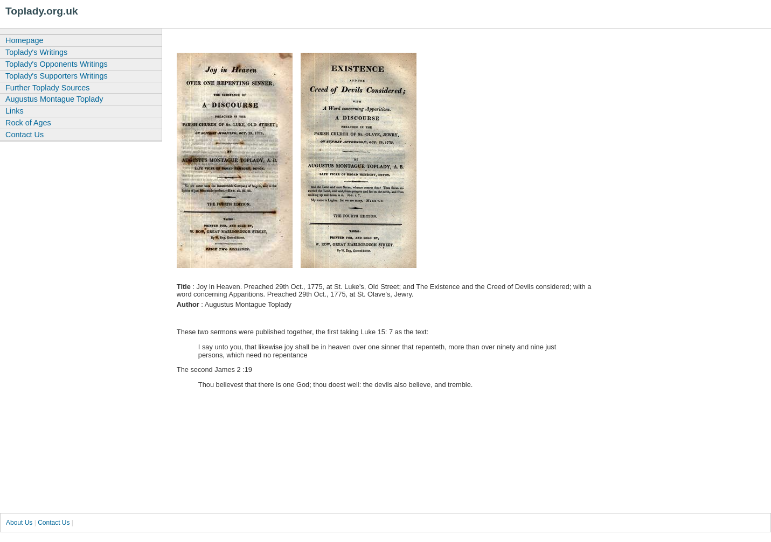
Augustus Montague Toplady (54, 99)
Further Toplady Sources (47, 87)
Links (14, 111)
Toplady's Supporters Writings (56, 76)
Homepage (24, 40)
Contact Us (24, 134)
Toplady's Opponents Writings (56, 64)
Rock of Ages (28, 122)
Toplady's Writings (36, 52)
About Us (19, 522)
